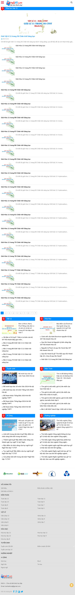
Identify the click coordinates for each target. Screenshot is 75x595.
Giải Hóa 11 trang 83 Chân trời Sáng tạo (15, 187)
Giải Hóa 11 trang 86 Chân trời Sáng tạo (15, 145)
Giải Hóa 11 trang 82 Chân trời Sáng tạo (15, 201)
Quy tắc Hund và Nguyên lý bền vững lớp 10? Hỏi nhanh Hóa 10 (55, 343)
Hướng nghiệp (6, 553)
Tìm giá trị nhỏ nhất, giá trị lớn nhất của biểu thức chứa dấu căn (55, 404)
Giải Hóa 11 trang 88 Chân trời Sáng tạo (15, 118)
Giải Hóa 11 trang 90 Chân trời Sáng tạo (15, 90)
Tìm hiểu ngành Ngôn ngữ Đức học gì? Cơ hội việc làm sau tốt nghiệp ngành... (55, 458)
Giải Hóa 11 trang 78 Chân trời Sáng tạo (15, 256)
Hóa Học (4, 529)
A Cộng (4, 557)
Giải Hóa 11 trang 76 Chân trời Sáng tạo (15, 284)
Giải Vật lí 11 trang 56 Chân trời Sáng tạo (18, 36)
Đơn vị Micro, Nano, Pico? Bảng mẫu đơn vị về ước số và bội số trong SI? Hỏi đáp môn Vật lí (26, 328)
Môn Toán (5, 495)
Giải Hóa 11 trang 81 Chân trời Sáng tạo (15, 215)
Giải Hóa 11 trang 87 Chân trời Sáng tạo (15, 131)
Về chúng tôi (6, 484)
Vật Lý (3, 512)
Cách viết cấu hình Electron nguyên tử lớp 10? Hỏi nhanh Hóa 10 (56, 338)
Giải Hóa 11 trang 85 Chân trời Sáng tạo (15, 159)
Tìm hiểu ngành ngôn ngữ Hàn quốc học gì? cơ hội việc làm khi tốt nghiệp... (56, 446)
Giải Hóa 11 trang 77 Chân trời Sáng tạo (15, 270)
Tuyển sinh (5, 543)
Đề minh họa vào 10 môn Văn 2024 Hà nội (18, 386)
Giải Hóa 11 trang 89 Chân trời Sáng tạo (15, 104)
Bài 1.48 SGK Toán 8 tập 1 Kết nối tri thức (56, 409)
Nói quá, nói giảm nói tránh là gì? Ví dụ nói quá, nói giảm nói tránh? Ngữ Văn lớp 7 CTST (26, 425)
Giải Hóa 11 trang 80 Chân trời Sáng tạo (15, 228)
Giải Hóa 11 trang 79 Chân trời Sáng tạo (15, 242)
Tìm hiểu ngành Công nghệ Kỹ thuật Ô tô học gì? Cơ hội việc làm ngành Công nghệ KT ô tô (65, 425)
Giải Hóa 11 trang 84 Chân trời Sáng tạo (15, 173)
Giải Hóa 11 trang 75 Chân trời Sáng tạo (15, 298)
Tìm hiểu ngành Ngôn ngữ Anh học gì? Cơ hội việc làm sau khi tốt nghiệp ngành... (55, 452)
